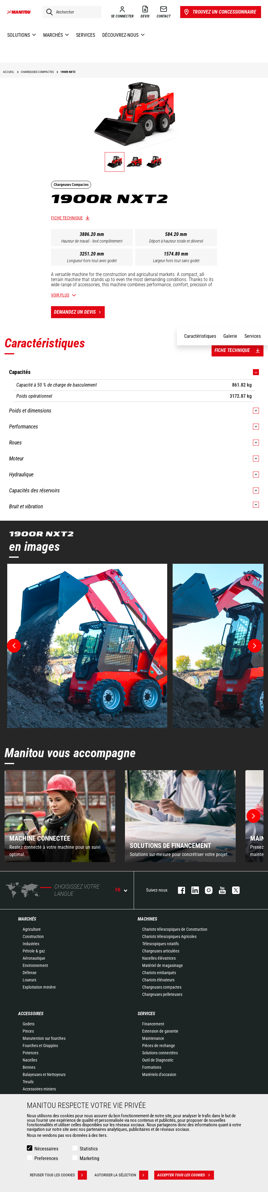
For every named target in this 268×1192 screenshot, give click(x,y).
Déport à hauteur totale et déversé (176, 241)
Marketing (89, 1158)
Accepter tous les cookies (185, 1175)
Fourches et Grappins (40, 1045)
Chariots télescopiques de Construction (174, 929)
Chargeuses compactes (161, 987)
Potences (30, 1052)
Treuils (28, 1081)
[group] (60, 816)
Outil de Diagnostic (157, 1060)
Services (146, 1013)
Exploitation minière (39, 987)
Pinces (28, 1031)
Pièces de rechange (158, 1045)
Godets (28, 1023)
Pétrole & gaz (34, 951)
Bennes (29, 1067)
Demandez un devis (79, 312)
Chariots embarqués (159, 972)
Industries (31, 943)
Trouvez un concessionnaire (219, 12)
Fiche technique (67, 217)
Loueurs (29, 979)
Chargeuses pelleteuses (162, 994)
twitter (233, 890)
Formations (151, 1067)
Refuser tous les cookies (58, 1175)
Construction (33, 936)
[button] (253, 816)
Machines (147, 919)
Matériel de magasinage (162, 965)
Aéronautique (34, 958)
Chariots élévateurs (158, 979)
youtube (219, 890)
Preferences (46, 1158)
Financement (153, 1023)
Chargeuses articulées (160, 951)
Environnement (35, 965)
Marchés (27, 919)
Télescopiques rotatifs (160, 943)
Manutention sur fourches (44, 1038)
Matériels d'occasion (159, 1074)
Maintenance (153, 1038)
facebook (178, 890)
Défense (30, 972)
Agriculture (32, 929)
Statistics (89, 1149)
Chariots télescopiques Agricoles (169, 936)
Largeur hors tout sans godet (176, 261)
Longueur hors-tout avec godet (92, 261)
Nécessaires (46, 1149)
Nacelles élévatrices (159, 958)
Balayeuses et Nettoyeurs (44, 1074)
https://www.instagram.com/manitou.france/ (205, 890)
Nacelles (30, 1060)
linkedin (192, 890)
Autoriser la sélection (121, 1175)
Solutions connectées (160, 1052)
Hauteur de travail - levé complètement (92, 241)
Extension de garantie (160, 1031)
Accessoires (30, 1013)
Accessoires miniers (39, 1089)
